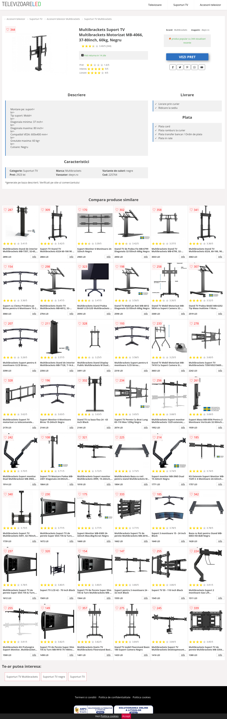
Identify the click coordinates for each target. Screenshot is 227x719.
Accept (126, 716)
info (34, 256)
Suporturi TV (180, 5)
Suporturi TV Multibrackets (98, 18)
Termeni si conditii (85, 697)
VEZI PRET (187, 56)
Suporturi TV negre (54, 676)
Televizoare (155, 5)
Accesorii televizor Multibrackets (63, 18)
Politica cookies (142, 697)
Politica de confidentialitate (115, 697)
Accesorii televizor (210, 5)
